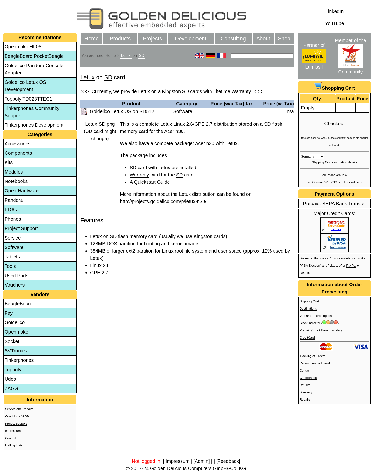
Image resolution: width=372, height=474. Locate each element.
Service (13, 238)
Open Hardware (22, 190)
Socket (12, 341)
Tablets (12, 256)
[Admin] (201, 461)
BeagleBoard (19, 303)
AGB (25, 416)
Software (14, 247)
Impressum (13, 431)
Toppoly (13, 369)
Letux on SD (103, 236)
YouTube (334, 23)
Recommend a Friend (315, 363)
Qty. (317, 98)
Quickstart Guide (152, 182)
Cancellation (308, 377)
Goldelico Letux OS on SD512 (122, 111)
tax (249, 103)
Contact (10, 438)
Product (131, 103)
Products (120, 39)
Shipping (318, 162)
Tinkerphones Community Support (32, 112)
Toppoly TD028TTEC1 (28, 99)
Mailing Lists (13, 445)
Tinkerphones (19, 360)
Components (18, 153)
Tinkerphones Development (34, 125)
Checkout (334, 123)
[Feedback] (228, 461)
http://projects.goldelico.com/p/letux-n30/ (163, 201)
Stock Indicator (310, 323)
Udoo (10, 379)
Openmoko (16, 332)
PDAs (11, 209)
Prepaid (311, 203)
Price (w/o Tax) (227, 103)
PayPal (351, 265)
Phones (13, 219)
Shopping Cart (338, 88)
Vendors (39, 294)
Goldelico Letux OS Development (25, 86)
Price (362, 98)
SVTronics (16, 350)
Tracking (305, 356)
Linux (179, 124)
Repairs (27, 409)
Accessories (18, 143)
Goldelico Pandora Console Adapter (34, 69)
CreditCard (307, 337)
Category (186, 103)
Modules (14, 172)
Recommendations (40, 37)
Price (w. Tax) (278, 103)
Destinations (308, 308)
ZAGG (11, 388)
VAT (327, 182)
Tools (10, 266)
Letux (126, 55)
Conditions (12, 416)
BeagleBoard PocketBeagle (34, 56)
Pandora (14, 200)
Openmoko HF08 (23, 46)
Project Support (21, 228)
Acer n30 (173, 131)
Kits (9, 162)
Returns (305, 385)
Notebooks (16, 181)
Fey (9, 313)
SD (141, 55)
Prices (331, 175)
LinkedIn (334, 11)
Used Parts (16, 275)
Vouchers (15, 285)
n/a (290, 111)
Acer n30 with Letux (216, 143)
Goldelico (15, 322)
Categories (40, 134)
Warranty (241, 91)
